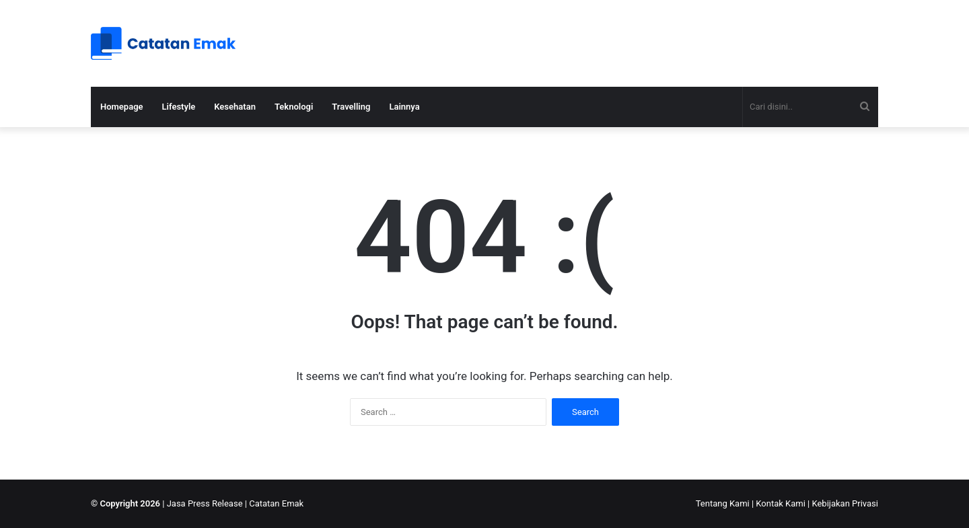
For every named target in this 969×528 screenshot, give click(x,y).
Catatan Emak (276, 503)
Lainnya (404, 107)
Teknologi (294, 107)
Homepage (121, 107)
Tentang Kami (723, 503)
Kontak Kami (780, 503)
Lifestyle (179, 107)
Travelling (351, 107)
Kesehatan (235, 107)
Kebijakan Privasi (845, 503)
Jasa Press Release (205, 503)
